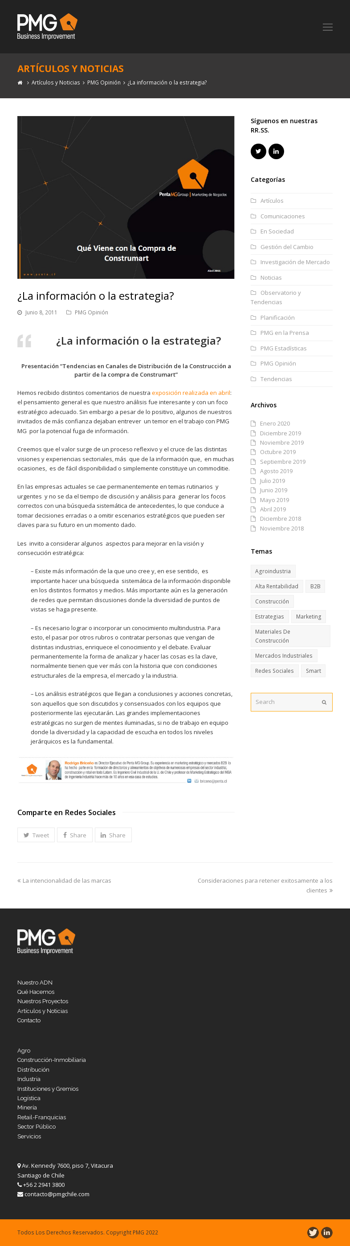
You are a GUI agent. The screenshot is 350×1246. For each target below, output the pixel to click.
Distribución (33, 1069)
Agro (23, 1050)
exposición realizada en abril (191, 393)
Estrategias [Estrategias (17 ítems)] (269, 616)
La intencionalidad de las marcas (64, 880)
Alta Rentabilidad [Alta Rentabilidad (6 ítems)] (276, 586)
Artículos (272, 201)
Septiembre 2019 (282, 462)
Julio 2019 (272, 481)
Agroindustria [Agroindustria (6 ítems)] (273, 571)
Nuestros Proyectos (42, 1001)
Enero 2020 (275, 423)
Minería (27, 1107)
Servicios (29, 1136)
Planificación (277, 318)
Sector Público (36, 1126)
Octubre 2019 (278, 452)
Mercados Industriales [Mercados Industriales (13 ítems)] (284, 655)
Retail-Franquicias (41, 1117)
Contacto (29, 1020)
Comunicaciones (282, 216)
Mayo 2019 (274, 500)
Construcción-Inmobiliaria (51, 1060)
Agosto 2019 (276, 471)
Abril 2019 (273, 509)
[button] (36, 835)
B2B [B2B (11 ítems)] (315, 586)
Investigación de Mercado (295, 262)
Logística (29, 1098)
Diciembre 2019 (280, 433)
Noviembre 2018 (282, 528)
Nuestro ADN (35, 982)
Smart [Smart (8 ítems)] (313, 671)
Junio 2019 (273, 490)
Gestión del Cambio (286, 247)
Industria (29, 1079)
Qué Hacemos (35, 992)
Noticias (271, 277)
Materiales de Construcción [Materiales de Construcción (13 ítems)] (272, 636)
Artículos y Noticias (42, 1011)
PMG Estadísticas (283, 348)
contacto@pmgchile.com (57, 1194)
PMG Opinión (91, 312)
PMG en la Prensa (284, 333)
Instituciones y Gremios (47, 1088)
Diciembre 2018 (280, 518)
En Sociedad (277, 231)
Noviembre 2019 (282, 442)
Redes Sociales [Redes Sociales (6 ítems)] (274, 671)
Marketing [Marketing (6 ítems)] (309, 616)
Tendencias (276, 379)
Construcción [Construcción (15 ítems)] (272, 601)
